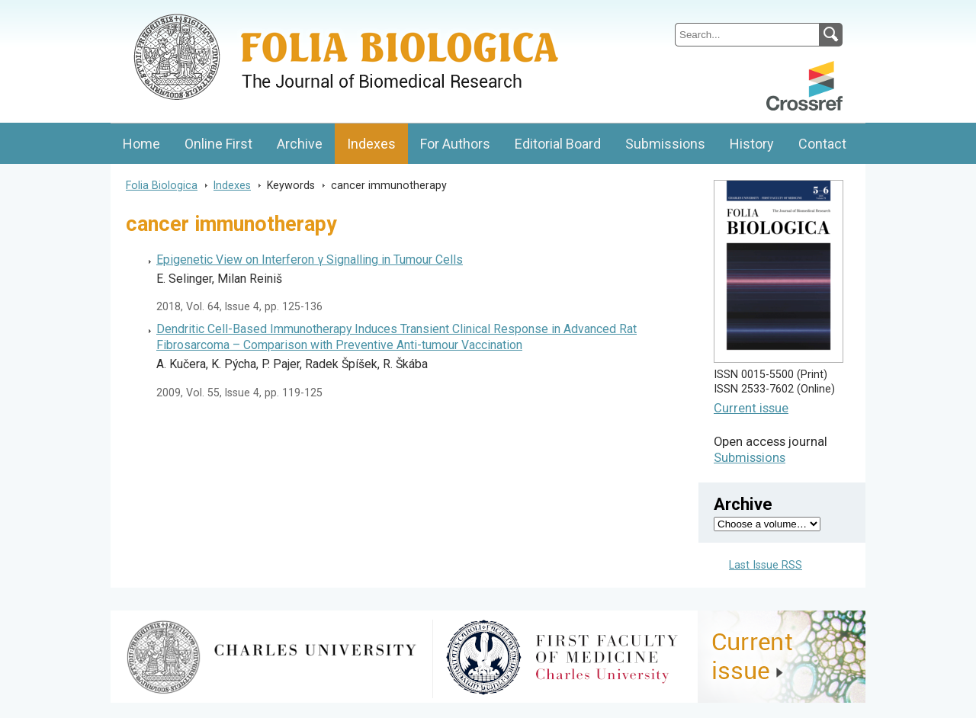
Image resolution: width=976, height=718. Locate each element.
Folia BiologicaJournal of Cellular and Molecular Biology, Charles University (272, 13)
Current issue (751, 408)
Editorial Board (558, 144)
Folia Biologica (161, 185)
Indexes (371, 144)
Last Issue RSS (765, 565)
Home (141, 144)
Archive (300, 144)
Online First (218, 144)
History (752, 144)
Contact (822, 144)
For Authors (455, 144)
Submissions (665, 144)
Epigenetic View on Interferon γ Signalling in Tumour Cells (309, 259)
